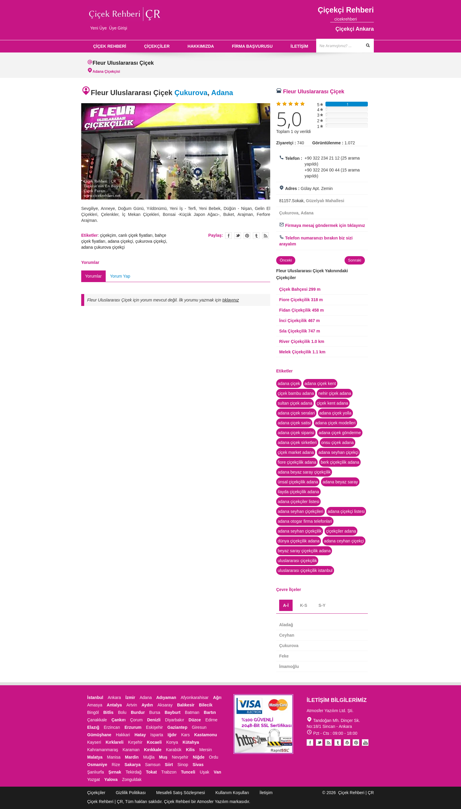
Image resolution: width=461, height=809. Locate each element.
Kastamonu (205, 734)
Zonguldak (132, 779)
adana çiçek (289, 383)
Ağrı (217, 697)
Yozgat (93, 779)
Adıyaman (166, 697)
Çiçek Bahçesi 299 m (300, 289)
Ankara (114, 697)
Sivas (198, 764)
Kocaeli (154, 742)
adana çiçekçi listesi (346, 511)
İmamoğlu (289, 666)
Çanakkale (97, 719)
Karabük (174, 749)
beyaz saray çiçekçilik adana (304, 550)
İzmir (130, 697)
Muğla (148, 757)
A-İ (286, 605)
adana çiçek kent (320, 383)
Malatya (94, 757)
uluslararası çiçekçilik (297, 560)
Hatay (140, 734)
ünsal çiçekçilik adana (298, 481)
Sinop (182, 764)
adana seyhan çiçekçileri (300, 511)
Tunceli (188, 772)
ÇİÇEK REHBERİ (109, 46)
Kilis (190, 749)
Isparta (156, 734)
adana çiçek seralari (296, 413)
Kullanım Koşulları (232, 792)
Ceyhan (286, 635)
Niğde (199, 757)
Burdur (138, 712)
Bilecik (205, 705)
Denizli (154, 719)
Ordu (213, 757)
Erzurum (133, 727)
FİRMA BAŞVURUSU (252, 46)
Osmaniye (97, 764)
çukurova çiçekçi (150, 241)
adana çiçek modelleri (335, 422)
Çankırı (118, 719)
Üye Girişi (118, 28)
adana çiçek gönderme (340, 432)
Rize (116, 764)
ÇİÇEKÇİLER (157, 46)
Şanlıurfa (95, 772)
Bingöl (93, 712)
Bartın (210, 712)
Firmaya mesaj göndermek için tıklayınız (322, 225)
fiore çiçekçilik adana (297, 462)
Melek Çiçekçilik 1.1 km (302, 351)
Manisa (113, 757)
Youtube (347, 742)
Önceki (286, 260)
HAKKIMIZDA (201, 46)
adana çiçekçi (120, 241)
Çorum (136, 719)
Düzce (195, 719)
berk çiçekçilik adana (340, 462)
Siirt (169, 764)
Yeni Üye (98, 28)
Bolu (122, 712)
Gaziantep (178, 727)
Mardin (132, 757)
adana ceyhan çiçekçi (344, 541)
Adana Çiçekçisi (106, 71)
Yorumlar (93, 276)
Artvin (131, 705)
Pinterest (356, 742)
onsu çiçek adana (337, 442)
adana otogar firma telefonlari (305, 521)
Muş (163, 757)
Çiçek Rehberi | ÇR (356, 792)
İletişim (266, 792)
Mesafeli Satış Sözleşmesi (180, 792)
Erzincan (112, 727)
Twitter (238, 236)
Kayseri (94, 742)
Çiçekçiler (96, 792)
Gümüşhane (99, 734)
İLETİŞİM (299, 46)
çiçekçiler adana (341, 531)
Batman (192, 712)
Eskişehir (154, 727)
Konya (172, 742)
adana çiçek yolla (335, 413)
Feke (284, 656)
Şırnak (114, 772)
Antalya (114, 705)
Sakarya (133, 764)
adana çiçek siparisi (296, 432)
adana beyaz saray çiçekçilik (304, 472)
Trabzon (168, 772)
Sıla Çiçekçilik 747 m (299, 331)
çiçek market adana (296, 452)
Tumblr (338, 742)
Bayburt (172, 712)
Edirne (211, 719)
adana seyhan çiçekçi (338, 452)
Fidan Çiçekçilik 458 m (301, 310)
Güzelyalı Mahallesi (325, 200)
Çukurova (191, 93)
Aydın (147, 705)
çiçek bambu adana (296, 393)
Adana (222, 93)
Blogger (328, 742)
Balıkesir (185, 705)
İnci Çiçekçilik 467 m (299, 320)
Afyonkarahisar (194, 697)
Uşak (204, 772)
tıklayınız (230, 300)
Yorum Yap (120, 276)
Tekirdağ (134, 772)
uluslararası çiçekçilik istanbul (305, 570)
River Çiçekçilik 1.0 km (301, 341)
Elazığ (93, 727)
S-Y (322, 605)
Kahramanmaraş (102, 749)
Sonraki (354, 260)
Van (217, 772)
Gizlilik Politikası (131, 792)
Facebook (310, 742)
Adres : (292, 188)
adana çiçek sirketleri (297, 442)
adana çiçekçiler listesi (298, 501)
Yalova (110, 779)
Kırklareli (115, 742)
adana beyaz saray (340, 481)
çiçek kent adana (332, 403)
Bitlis (108, 712)
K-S (303, 605)
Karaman (131, 749)
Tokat (151, 772)
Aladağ (286, 624)
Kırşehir (135, 742)
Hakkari (123, 734)
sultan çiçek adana (295, 403)
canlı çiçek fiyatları (135, 235)
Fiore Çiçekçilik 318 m (301, 299)
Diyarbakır (174, 719)
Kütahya (190, 742)
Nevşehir (180, 757)
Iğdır (172, 734)
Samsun (152, 764)
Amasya (94, 705)
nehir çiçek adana (334, 393)
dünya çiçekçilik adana (298, 541)
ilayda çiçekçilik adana (298, 491)
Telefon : (293, 158)
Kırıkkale (152, 749)
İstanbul (95, 697)
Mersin (205, 749)
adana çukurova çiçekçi (103, 247)
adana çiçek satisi (294, 422)
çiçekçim (108, 235)
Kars (185, 734)
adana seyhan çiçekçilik (300, 531)
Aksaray (165, 705)
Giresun (199, 727)
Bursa (154, 712)
